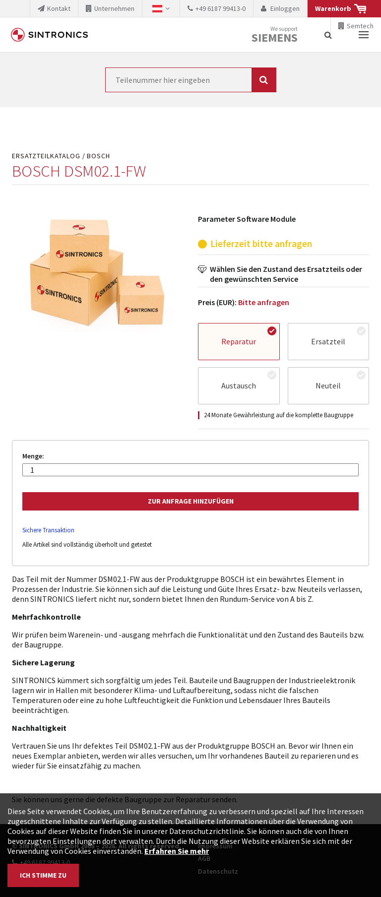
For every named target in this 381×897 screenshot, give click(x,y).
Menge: (33, 456)
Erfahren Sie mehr (176, 851)
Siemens (275, 38)
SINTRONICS (49, 34)
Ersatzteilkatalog (46, 156)
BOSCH (98, 156)
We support (275, 35)
